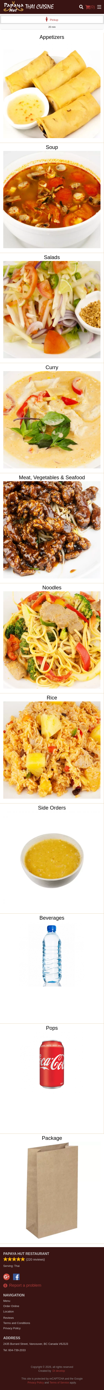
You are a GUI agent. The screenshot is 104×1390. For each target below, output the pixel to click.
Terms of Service (59, 1382)
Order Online (11, 1306)
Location (8, 1311)
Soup (52, 147)
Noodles (51, 587)
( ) (90, 7)
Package (52, 1138)
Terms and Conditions (16, 1323)
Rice (52, 698)
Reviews (8, 1317)
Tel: (14, 1350)
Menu (6, 1300)
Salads (52, 257)
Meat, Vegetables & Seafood (52, 477)
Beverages (52, 918)
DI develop (59, 1370)
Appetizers (52, 37)
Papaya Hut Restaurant (26, 1254)
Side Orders (52, 808)
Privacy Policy (12, 1328)
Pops (52, 1028)
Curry (52, 367)
